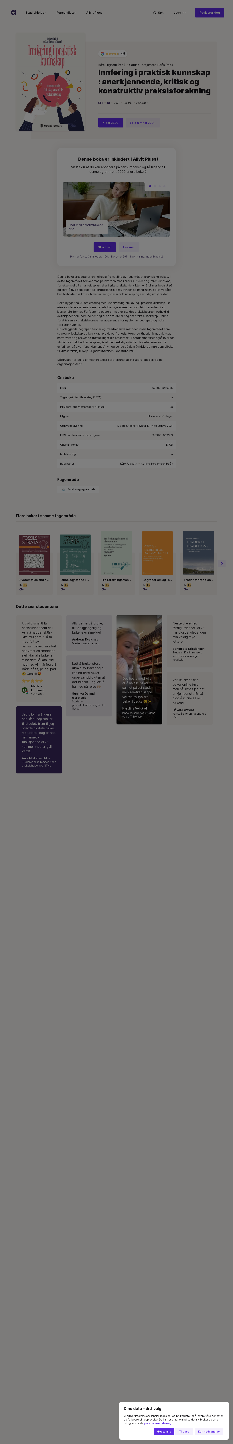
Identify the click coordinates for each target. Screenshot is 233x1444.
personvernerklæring (157, 1423)
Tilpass (184, 1431)
